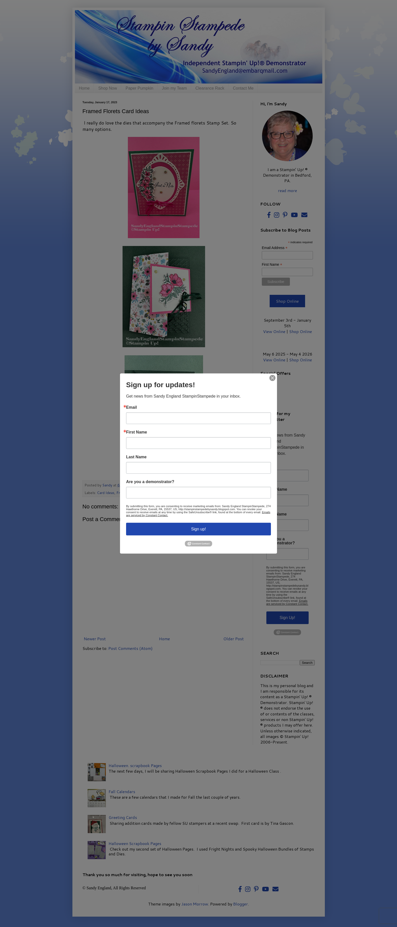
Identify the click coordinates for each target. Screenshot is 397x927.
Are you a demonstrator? (150, 482)
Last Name (136, 457)
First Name (136, 432)
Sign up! (198, 529)
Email (131, 407)
